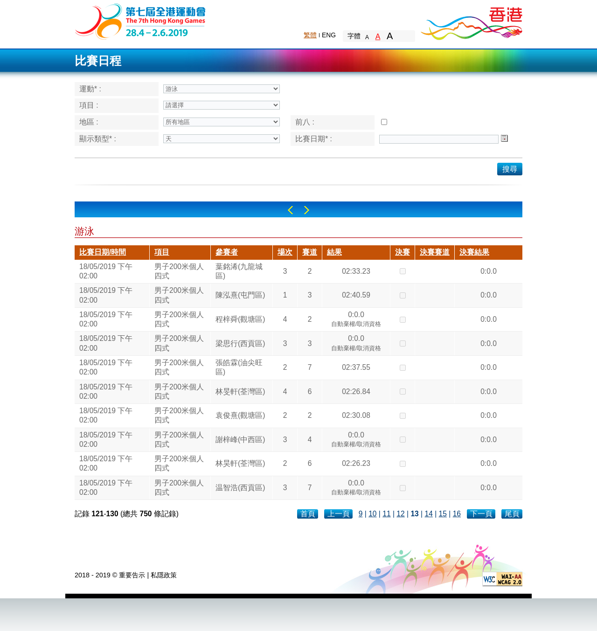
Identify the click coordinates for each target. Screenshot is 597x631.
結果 (334, 252)
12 (400, 514)
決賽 (402, 252)
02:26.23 (356, 463)
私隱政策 (164, 575)
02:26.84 (356, 391)
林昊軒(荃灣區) (240, 463)
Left (290, 210)
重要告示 (132, 575)
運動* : (90, 89)
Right (306, 210)
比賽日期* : (313, 139)
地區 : (88, 122)
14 (428, 514)
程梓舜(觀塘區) (240, 319)
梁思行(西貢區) (240, 343)
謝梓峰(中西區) (240, 440)
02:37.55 (356, 367)
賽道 (309, 252)
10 (372, 514)
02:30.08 (356, 415)
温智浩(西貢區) (240, 488)
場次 (285, 252)
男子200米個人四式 (179, 271)
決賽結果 (474, 252)
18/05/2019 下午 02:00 (105, 271)
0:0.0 (488, 271)
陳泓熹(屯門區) (240, 295)
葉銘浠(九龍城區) (239, 271)
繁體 (310, 35)
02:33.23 (356, 271)
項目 (161, 252)
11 (386, 514)
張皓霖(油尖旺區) (239, 367)
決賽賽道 (435, 252)
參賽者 (226, 252)
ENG (329, 35)
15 (443, 514)
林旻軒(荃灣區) (240, 391)
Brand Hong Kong (471, 21)
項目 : (88, 105)
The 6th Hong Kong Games (141, 21)
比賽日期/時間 (102, 252)
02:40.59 (356, 295)
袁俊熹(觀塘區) (240, 415)
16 (457, 514)
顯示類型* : (97, 139)
